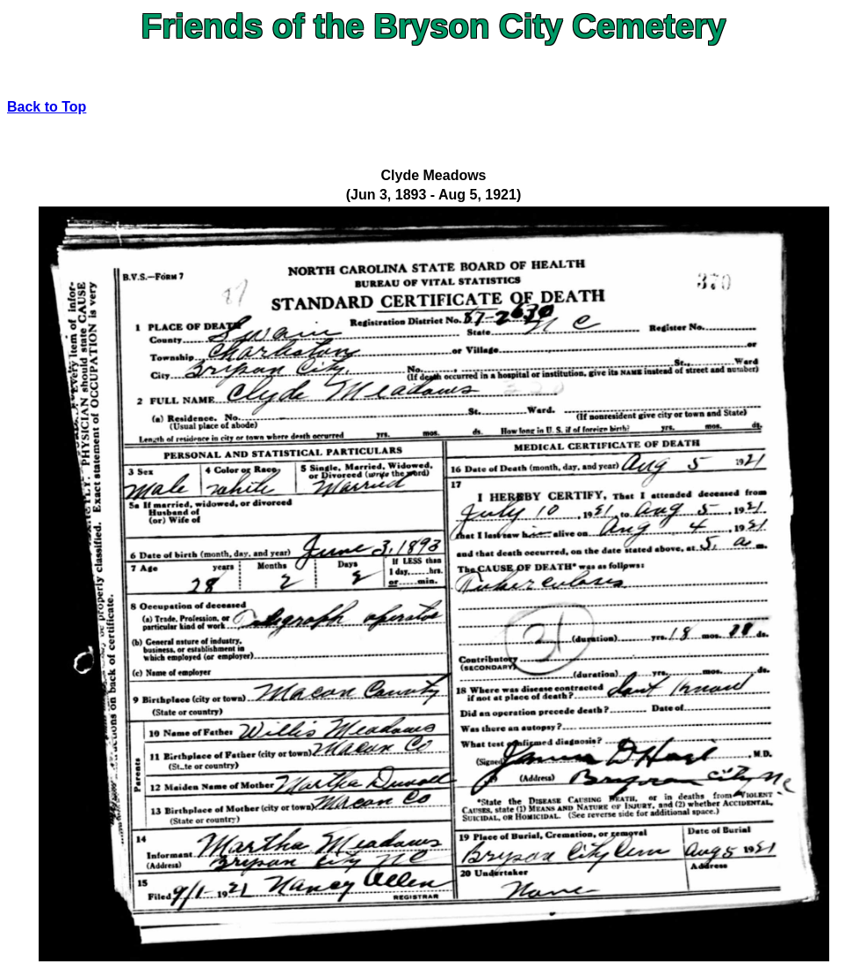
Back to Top (46, 106)
